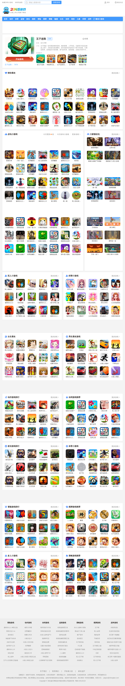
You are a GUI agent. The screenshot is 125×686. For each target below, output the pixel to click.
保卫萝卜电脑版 (114, 635)
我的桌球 (97, 635)
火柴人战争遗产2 (45, 635)
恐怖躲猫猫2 (45, 649)
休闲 (67, 19)
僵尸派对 (80, 635)
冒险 (39, 19)
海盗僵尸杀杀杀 (11, 638)
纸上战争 (11, 657)
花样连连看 (62, 635)
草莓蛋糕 (46, 657)
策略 (50, 19)
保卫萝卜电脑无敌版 (114, 657)
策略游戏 (79, 623)
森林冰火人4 (11, 649)
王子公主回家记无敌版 (10, 660)
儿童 (78, 19)
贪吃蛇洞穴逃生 (63, 646)
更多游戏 (116, 73)
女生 (61, 19)
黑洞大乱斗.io (10, 631)
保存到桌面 (18, 2)
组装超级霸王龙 (63, 627)
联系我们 (55, 671)
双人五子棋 (80, 657)
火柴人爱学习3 (45, 653)
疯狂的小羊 (28, 653)
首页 (5, 19)
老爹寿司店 (45, 638)
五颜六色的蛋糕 (45, 646)
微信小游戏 (98, 19)
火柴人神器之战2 (28, 660)
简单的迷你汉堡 (45, 631)
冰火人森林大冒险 (80, 627)
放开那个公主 (10, 646)
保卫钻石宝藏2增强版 (114, 638)
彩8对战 (97, 642)
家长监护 (81, 671)
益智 (22, 19)
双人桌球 (97, 631)
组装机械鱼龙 (62, 642)
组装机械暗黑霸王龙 (62, 638)
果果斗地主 (62, 649)
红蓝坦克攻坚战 (114, 631)
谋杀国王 (11, 635)
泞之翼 (80, 646)
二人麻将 (63, 653)
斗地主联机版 (97, 649)
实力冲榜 (43, 43)
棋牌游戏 (97, 623)
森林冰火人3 (80, 653)
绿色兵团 (11, 653)
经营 (84, 19)
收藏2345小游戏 (7, 2)
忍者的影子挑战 (80, 649)
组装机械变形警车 (63, 660)
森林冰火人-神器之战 (11, 627)
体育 (17, 19)
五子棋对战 (80, 642)
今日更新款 (48, 134)
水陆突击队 (114, 627)
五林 (97, 653)
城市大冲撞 (28, 627)
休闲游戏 (45, 623)
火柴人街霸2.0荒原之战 (28, 657)
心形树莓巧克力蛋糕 (45, 660)
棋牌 (45, 19)
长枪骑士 (80, 660)
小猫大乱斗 (28, 638)
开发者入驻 (68, 671)
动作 (11, 19)
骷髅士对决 (28, 635)
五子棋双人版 (97, 646)
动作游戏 (28, 623)
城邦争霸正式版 (114, 646)
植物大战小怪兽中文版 (114, 642)
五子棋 (97, 627)
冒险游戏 (10, 623)
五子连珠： (9, 64)
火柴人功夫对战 (28, 642)
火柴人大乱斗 (28, 649)
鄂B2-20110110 (80, 681)
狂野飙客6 (28, 631)
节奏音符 (97, 638)
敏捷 (56, 19)
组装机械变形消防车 (62, 631)
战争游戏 (114, 623)
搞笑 (33, 19)
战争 (89, 19)
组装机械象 (62, 657)
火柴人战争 (114, 660)
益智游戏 (62, 623)
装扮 (73, 19)
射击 (28, 19)
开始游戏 (19, 59)
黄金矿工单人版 (80, 631)
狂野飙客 (28, 646)
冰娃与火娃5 (11, 642)
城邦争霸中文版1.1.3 (114, 649)
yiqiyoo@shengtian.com (111, 678)
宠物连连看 (45, 642)
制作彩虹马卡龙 (45, 627)
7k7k (16, 64)
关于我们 (43, 671)
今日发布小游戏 (63, 134)
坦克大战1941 (114, 653)
